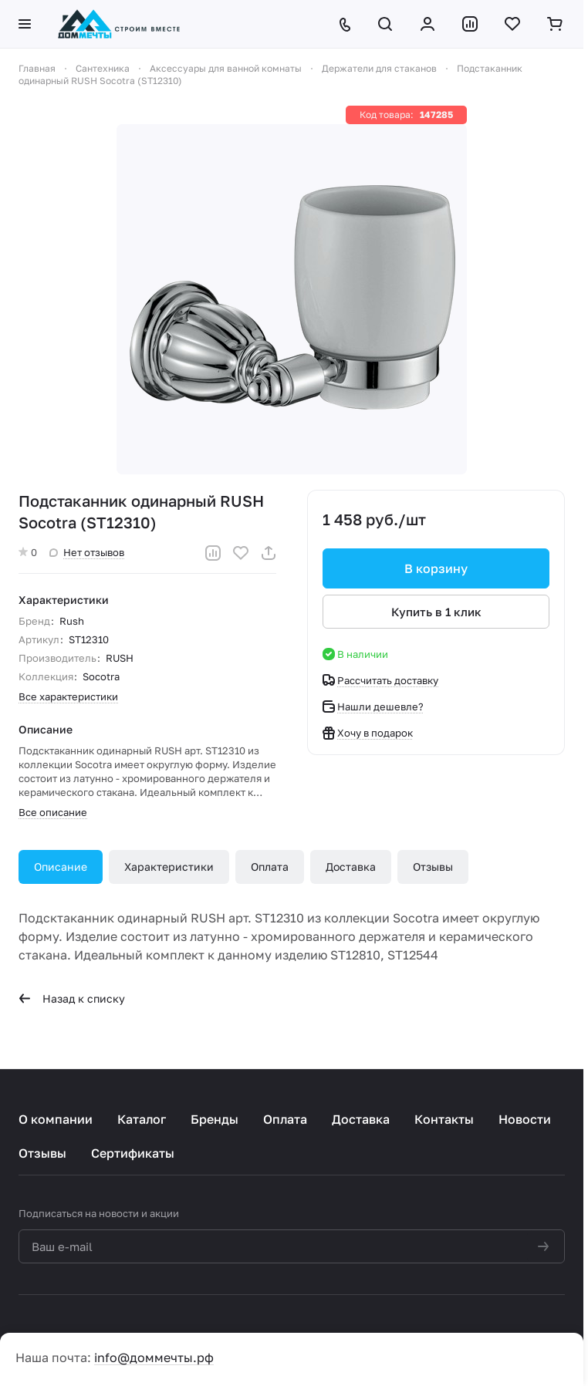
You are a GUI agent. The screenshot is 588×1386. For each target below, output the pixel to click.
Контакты (444, 1119)
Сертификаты (132, 1153)
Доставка (351, 866)
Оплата (270, 866)
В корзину (436, 568)
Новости (524, 1119)
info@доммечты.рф (154, 1357)
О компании (56, 1119)
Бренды (214, 1119)
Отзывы (433, 866)
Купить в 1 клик (436, 612)
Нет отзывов (86, 552)
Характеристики (169, 866)
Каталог (141, 1119)
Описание (60, 866)
